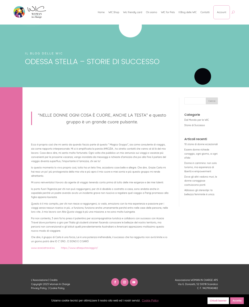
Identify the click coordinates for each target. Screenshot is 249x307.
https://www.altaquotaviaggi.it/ (79, 247)
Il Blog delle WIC (188, 12)
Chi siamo (151, 12)
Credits (54, 280)
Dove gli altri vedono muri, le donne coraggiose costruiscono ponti (200, 181)
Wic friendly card (132, 12)
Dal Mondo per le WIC (196, 119)
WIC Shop (113, 12)
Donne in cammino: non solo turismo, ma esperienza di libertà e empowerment (200, 167)
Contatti (205, 12)
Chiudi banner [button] (218, 300)
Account (221, 12)
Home (101, 12)
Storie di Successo (194, 125)
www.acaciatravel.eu (43, 247)
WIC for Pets (168, 12)
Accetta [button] (237, 300)
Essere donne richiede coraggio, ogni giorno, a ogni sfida (201, 153)
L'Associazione (39, 280)
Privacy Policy (39, 288)
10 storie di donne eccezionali (201, 144)
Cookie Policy (57, 288)
